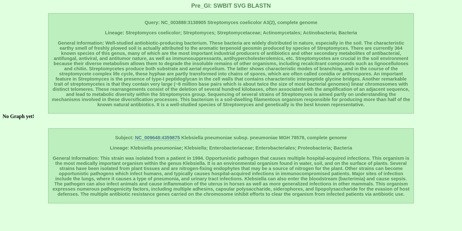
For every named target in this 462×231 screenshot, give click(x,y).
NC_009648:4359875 (157, 137)
